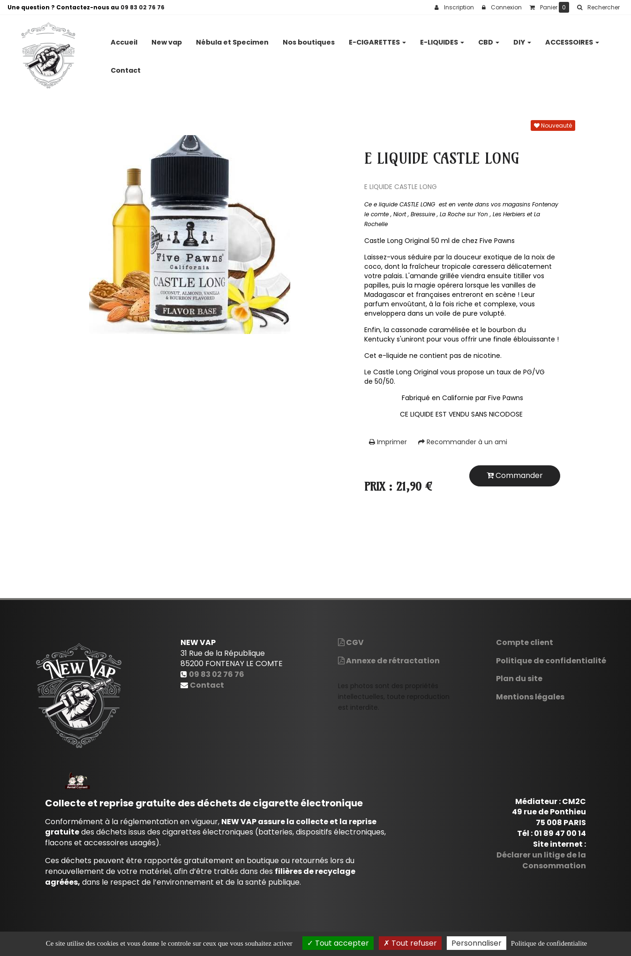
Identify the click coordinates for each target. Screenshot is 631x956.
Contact (126, 66)
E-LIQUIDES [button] (442, 38)
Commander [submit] (515, 475)
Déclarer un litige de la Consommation (541, 860)
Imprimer (388, 442)
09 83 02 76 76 (142, 7)
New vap (166, 38)
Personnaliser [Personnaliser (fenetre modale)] (476, 943)
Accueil (124, 38)
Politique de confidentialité (551, 660)
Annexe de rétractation (389, 660)
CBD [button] (488, 38)
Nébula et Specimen (232, 38)
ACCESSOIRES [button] (572, 38)
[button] (598, 7)
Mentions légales (530, 696)
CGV (351, 642)
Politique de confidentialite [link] (549, 943)
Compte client (524, 642)
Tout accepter (338, 943)
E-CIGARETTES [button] (377, 38)
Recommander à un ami (462, 442)
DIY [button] (522, 38)
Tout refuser (410, 943)
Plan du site (519, 678)
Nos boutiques (309, 38)
